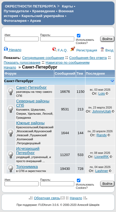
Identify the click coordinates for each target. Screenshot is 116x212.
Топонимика (27, 167)
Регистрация (84, 50)
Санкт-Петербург (19, 81)
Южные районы (30, 123)
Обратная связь (47, 198)
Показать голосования (22, 63)
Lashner (101, 171)
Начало (12, 50)
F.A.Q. (60, 50)
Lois (101, 93)
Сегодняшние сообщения (43, 58)
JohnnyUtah (101, 111)
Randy (102, 135)
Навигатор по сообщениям (68, 63)
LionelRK (101, 157)
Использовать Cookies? (85, 40)
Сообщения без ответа (88, 58)
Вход (106, 50)
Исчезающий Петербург (27, 150)
